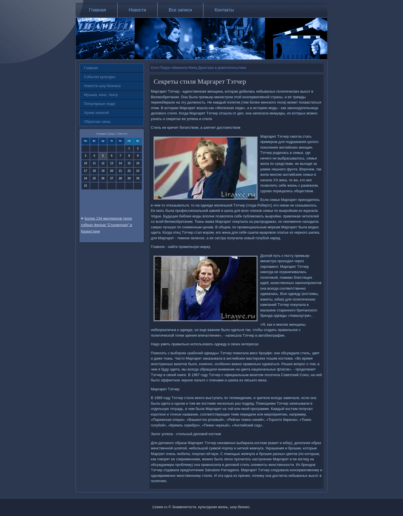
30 (137, 178)
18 (94, 170)
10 (85, 163)
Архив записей (96, 113)
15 (129, 163)
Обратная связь (97, 121)
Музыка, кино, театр (101, 95)
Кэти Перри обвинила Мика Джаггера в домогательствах (198, 67)
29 (129, 178)
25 (94, 178)
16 (137, 163)
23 (137, 170)
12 (102, 163)
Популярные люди (99, 104)
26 (102, 178)
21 (120, 170)
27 (111, 178)
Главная (97, 10)
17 (85, 170)
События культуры (99, 77)
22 (129, 170)
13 (111, 163)
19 (102, 170)
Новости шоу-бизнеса (102, 86)
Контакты (224, 10)
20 (111, 170)
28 (120, 178)
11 (94, 163)
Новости (137, 10)
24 (85, 178)
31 (85, 185)
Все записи (180, 10)
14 (120, 163)
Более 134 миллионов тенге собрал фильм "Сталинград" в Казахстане (106, 224)
